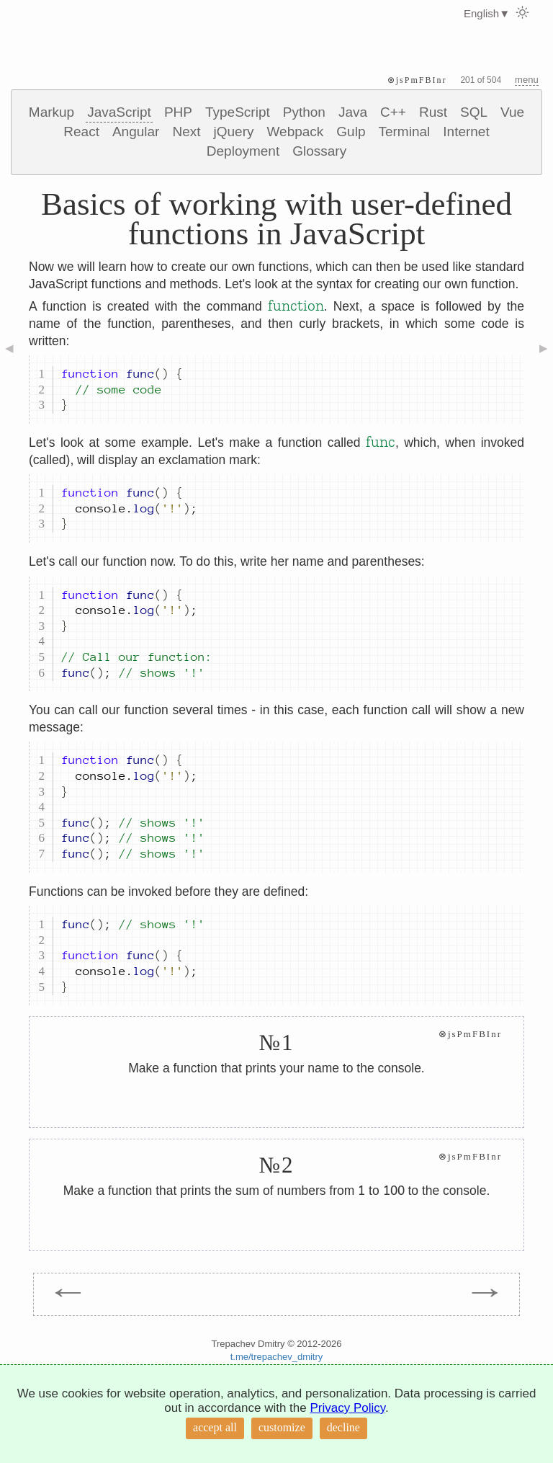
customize (281, 1427)
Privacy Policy (347, 1408)
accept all (215, 1427)
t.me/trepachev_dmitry (276, 1356)
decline (343, 1427)
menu (527, 79)
